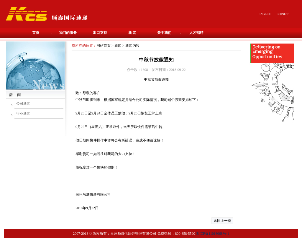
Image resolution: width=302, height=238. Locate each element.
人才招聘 (196, 33)
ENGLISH (265, 14)
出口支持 (100, 33)
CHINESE (283, 14)
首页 (35, 33)
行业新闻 (23, 113)
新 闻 (132, 33)
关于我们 (164, 33)
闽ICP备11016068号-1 (212, 234)
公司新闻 (23, 103)
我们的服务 (68, 33)
